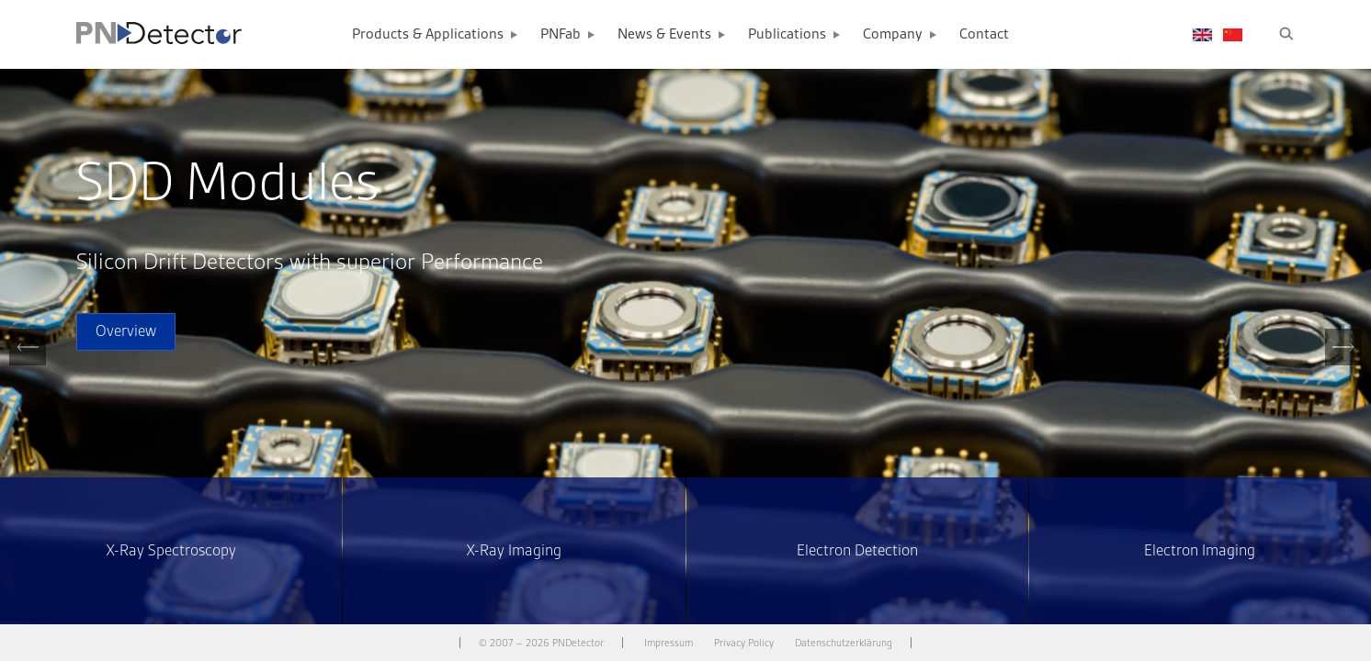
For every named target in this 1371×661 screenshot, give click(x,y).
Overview (126, 332)
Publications (787, 34)
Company (893, 34)
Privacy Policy (744, 642)
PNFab (560, 34)
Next (1343, 364)
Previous (27, 364)
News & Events (664, 34)
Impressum (668, 642)
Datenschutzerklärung (843, 642)
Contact (984, 34)
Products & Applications (428, 34)
